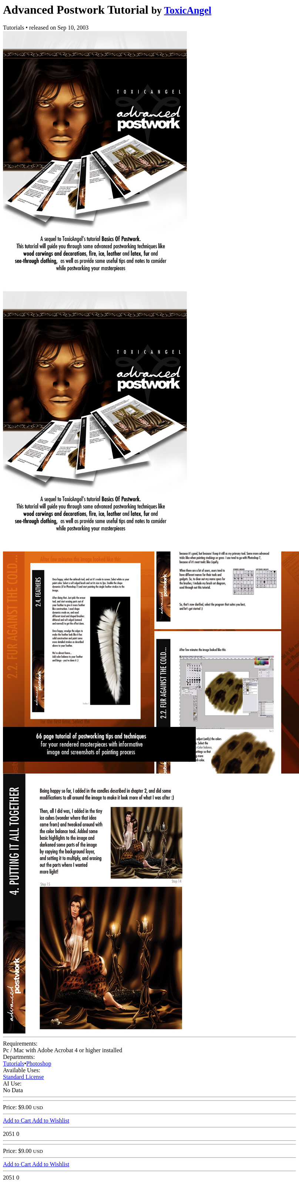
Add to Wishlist (50, 1120)
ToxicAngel (187, 10)
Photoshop (38, 1063)
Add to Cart (17, 1120)
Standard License (23, 1077)
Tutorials (13, 1063)
